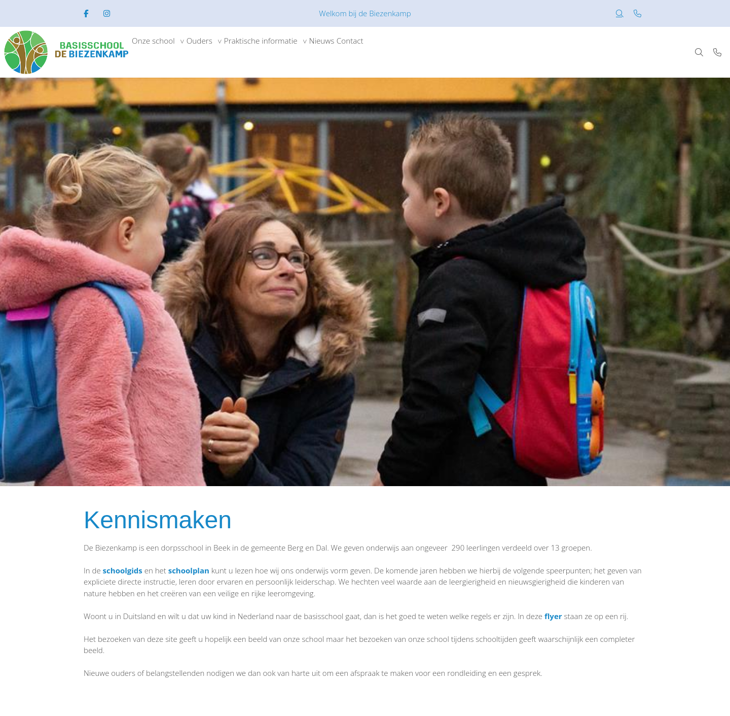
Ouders (214, 52)
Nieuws (358, 52)
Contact (395, 52)
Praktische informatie (286, 52)
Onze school (158, 52)
